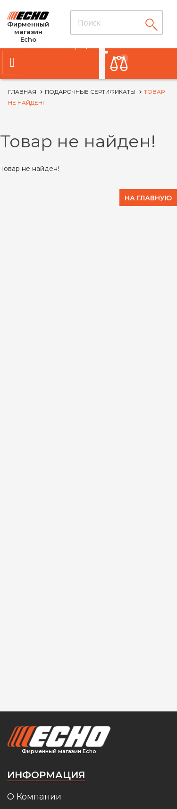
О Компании (34, 796)
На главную (148, 198)
